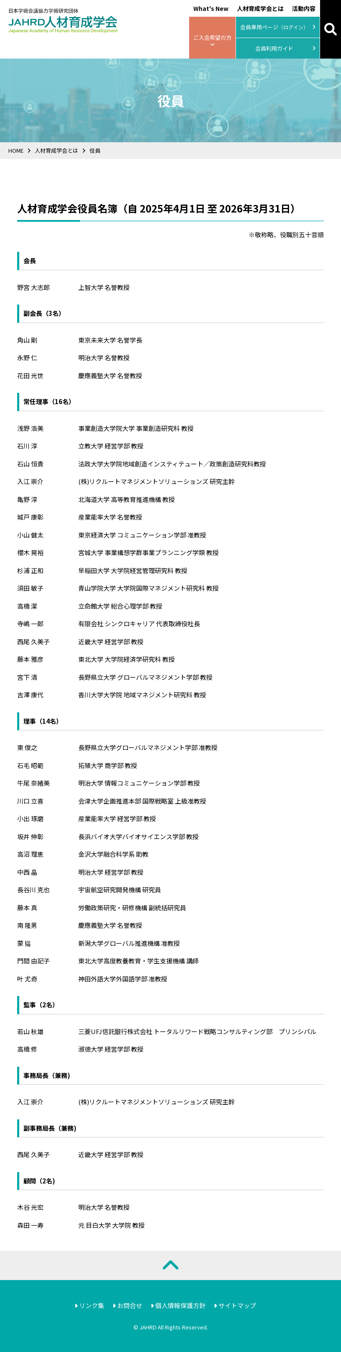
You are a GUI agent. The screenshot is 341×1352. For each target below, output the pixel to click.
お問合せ (127, 1305)
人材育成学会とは (260, 8)
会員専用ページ (277, 27)
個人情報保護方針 (178, 1305)
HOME (15, 150)
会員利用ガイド (285, 48)
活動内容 (303, 8)
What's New (210, 8)
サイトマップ (235, 1305)
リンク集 (89, 1305)
